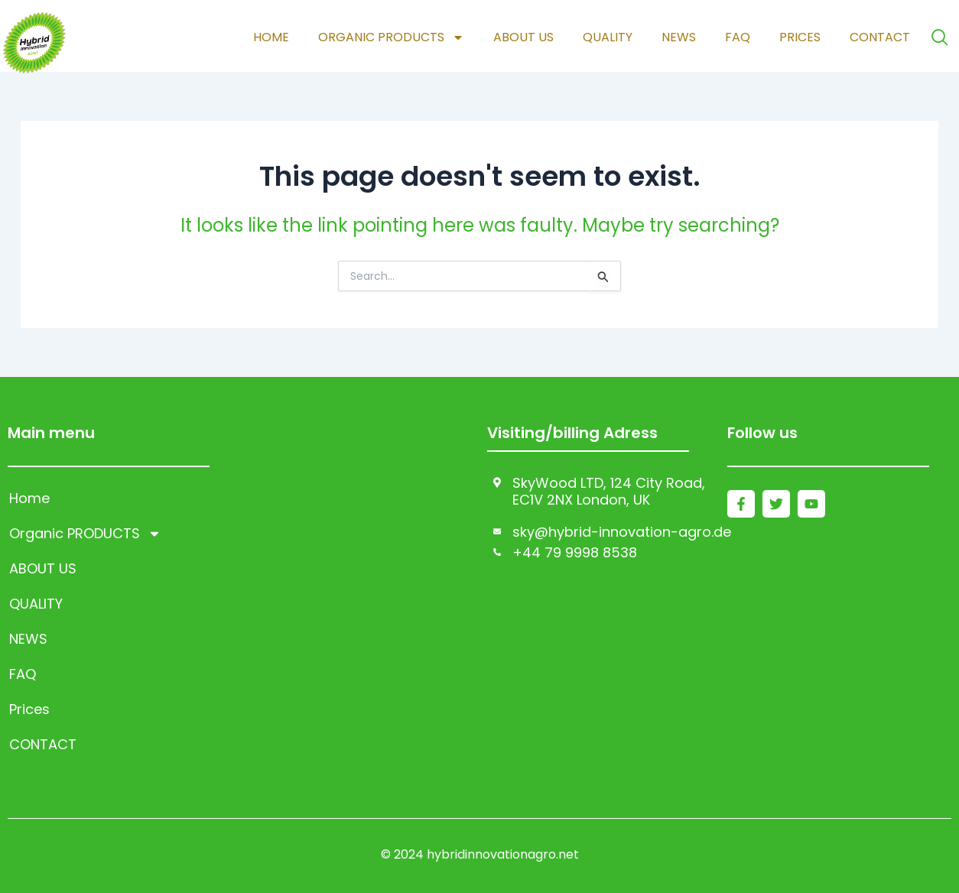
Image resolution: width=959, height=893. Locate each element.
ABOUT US (523, 37)
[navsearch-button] (940, 37)
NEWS (678, 37)
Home (270, 37)
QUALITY (607, 37)
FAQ (736, 37)
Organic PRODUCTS (390, 37)
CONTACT (879, 37)
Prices (799, 37)
